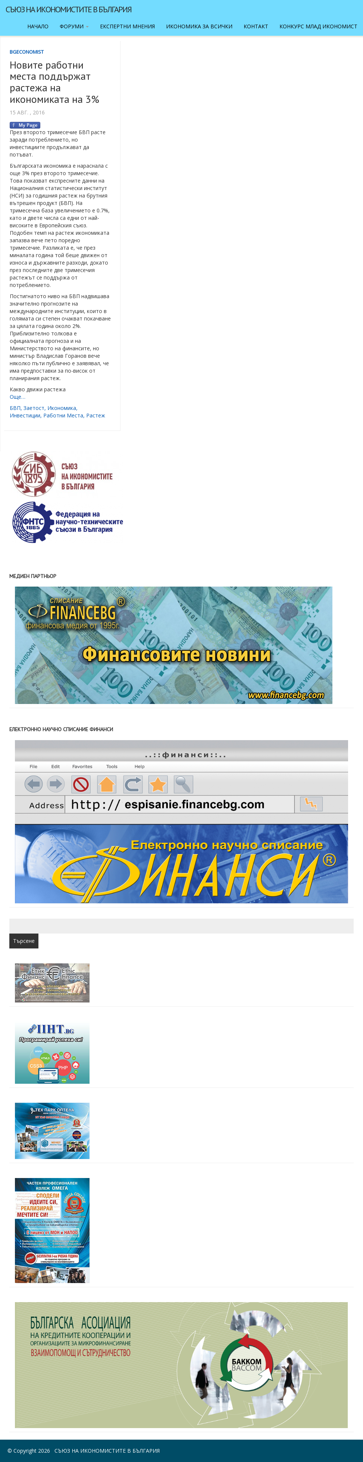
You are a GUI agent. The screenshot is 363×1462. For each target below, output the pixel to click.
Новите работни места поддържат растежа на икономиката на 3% (54, 82)
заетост (34, 407)
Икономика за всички (199, 26)
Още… (17, 396)
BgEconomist (27, 51)
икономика (61, 407)
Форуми (74, 26)
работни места (63, 415)
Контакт (256, 26)
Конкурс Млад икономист (318, 26)
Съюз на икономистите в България (68, 9)
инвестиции (25, 415)
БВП (15, 407)
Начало (37, 26)
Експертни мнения (127, 26)
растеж (95, 415)
